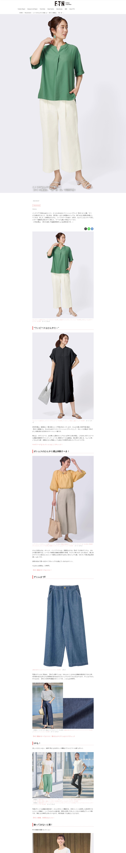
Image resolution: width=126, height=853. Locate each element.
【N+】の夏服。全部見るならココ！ (43, 817)
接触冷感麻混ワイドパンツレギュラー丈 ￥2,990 (74, 544)
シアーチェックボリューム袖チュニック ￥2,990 (46, 544)
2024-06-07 (36, 201)
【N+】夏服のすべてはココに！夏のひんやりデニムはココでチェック (53, 736)
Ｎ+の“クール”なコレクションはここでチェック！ (47, 444)
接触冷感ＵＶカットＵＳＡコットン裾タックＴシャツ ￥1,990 (55, 799)
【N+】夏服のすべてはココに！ (42, 570)
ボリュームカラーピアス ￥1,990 (69, 801)
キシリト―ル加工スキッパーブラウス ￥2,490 (45, 319)
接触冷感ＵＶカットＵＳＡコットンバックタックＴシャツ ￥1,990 (56, 803)
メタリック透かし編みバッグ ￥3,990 (74, 420)
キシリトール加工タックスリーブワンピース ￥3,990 (47, 420)
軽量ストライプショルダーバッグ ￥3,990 (61, 545)
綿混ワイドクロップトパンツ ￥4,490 (70, 319)
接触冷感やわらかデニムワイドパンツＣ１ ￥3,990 (46, 669)
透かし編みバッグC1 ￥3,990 (50, 801)
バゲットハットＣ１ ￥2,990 (41, 731)
